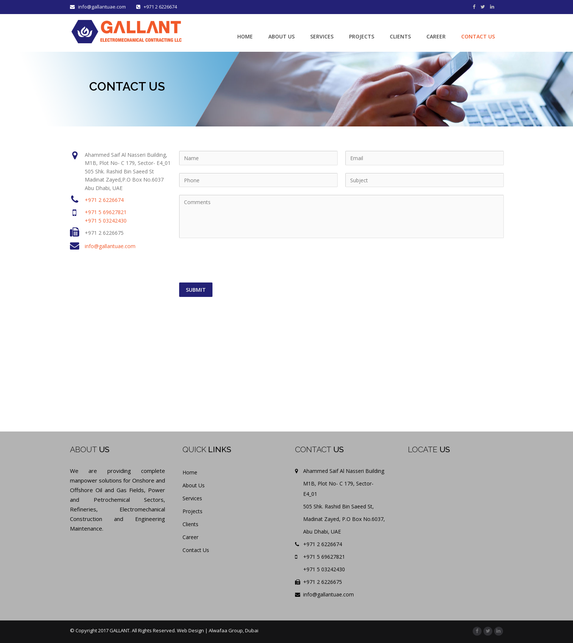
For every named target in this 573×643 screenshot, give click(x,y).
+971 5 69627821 (106, 212)
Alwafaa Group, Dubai (233, 630)
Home (189, 472)
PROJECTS (361, 36)
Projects (192, 511)
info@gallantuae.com (98, 6)
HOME (245, 36)
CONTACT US (478, 36)
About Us (193, 485)
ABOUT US (281, 36)
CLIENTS (400, 36)
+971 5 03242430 (106, 220)
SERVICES (322, 36)
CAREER (436, 36)
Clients (190, 524)
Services (192, 498)
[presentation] (236, 260)
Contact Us (195, 550)
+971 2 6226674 (104, 199)
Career (190, 537)
